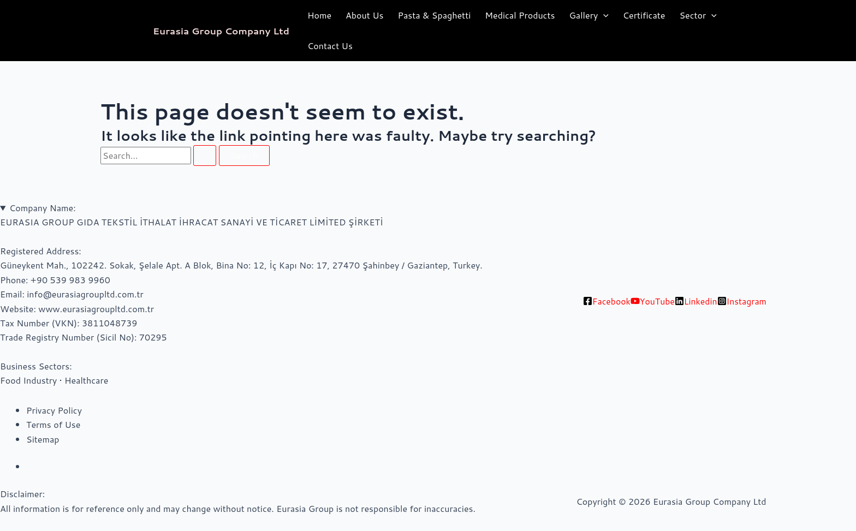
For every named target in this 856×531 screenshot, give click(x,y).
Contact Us (330, 45)
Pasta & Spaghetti (434, 15)
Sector (697, 15)
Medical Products (520, 15)
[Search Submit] (204, 155)
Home (319, 15)
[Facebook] (606, 301)
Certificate (644, 15)
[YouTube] (652, 301)
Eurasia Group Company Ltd (221, 30)
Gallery (588, 15)
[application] (603, 15)
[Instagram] (742, 301)
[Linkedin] (696, 301)
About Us (364, 15)
